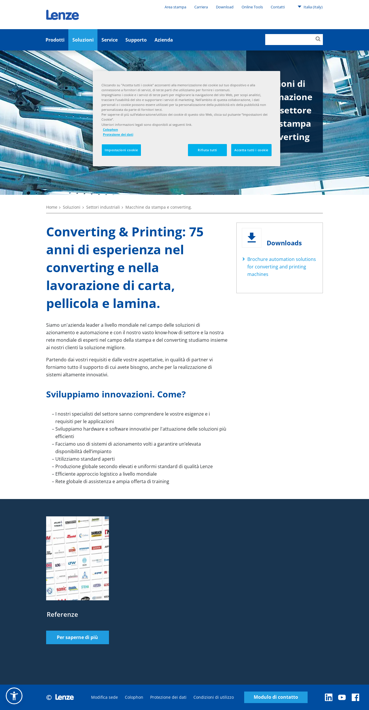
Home (51, 207)
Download (225, 7)
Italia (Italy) (310, 7)
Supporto (136, 40)
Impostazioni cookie (121, 150)
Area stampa (175, 7)
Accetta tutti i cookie (251, 150)
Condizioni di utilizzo (213, 697)
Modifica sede (104, 697)
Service (109, 40)
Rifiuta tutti (207, 150)
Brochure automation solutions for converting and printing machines (281, 266)
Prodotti (55, 40)
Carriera (201, 7)
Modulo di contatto (276, 697)
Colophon (134, 697)
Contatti (278, 7)
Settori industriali (103, 207)
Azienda (164, 40)
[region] (186, 118)
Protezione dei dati (168, 697)
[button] (14, 695)
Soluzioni (83, 40)
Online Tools (252, 7)
